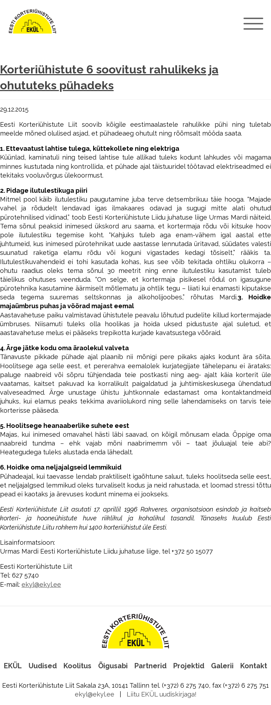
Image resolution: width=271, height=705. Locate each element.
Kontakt (253, 666)
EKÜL (13, 666)
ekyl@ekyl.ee (41, 584)
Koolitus (77, 666)
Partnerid (150, 666)
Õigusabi (113, 666)
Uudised (43, 666)
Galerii (222, 666)
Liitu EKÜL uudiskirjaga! (162, 694)
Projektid (188, 666)
